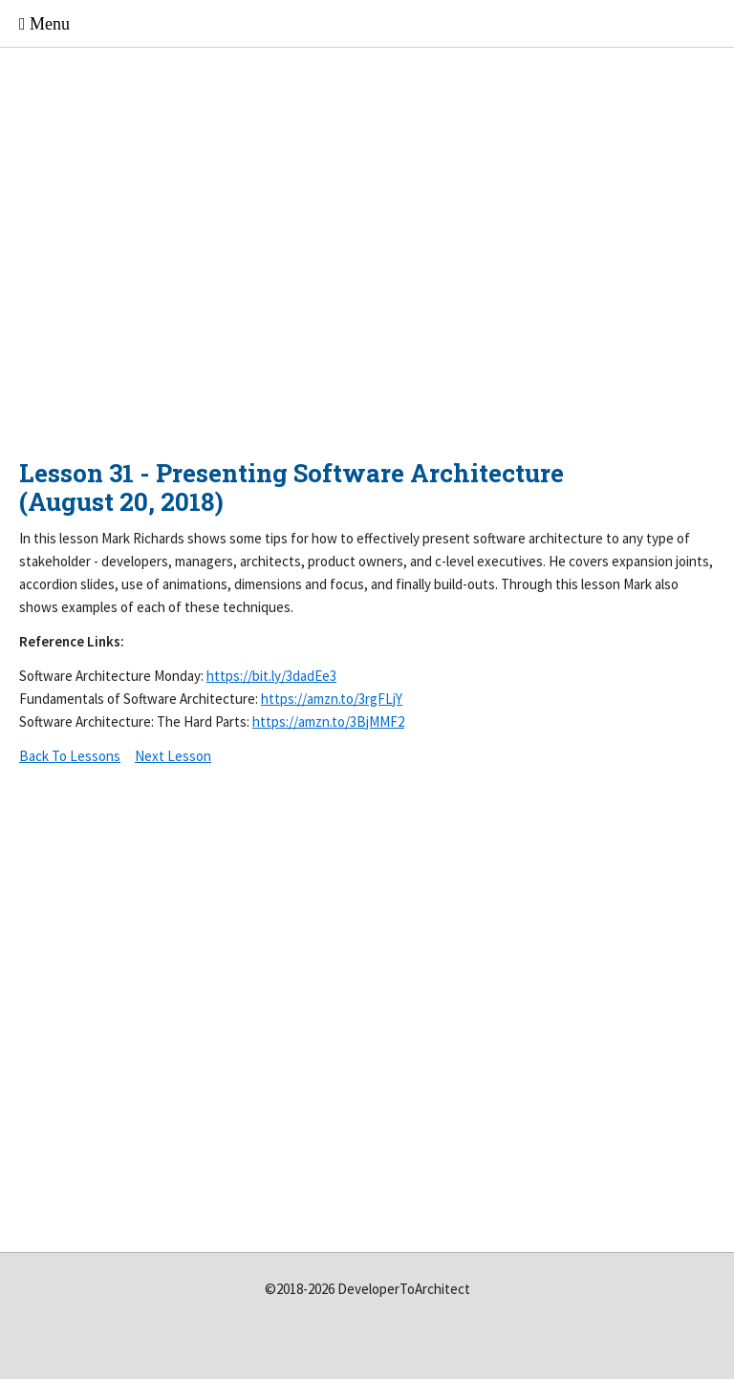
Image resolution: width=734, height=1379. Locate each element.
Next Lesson (173, 756)
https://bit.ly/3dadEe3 (271, 676)
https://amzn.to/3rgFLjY (331, 699)
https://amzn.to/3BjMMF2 (328, 721)
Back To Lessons (69, 756)
